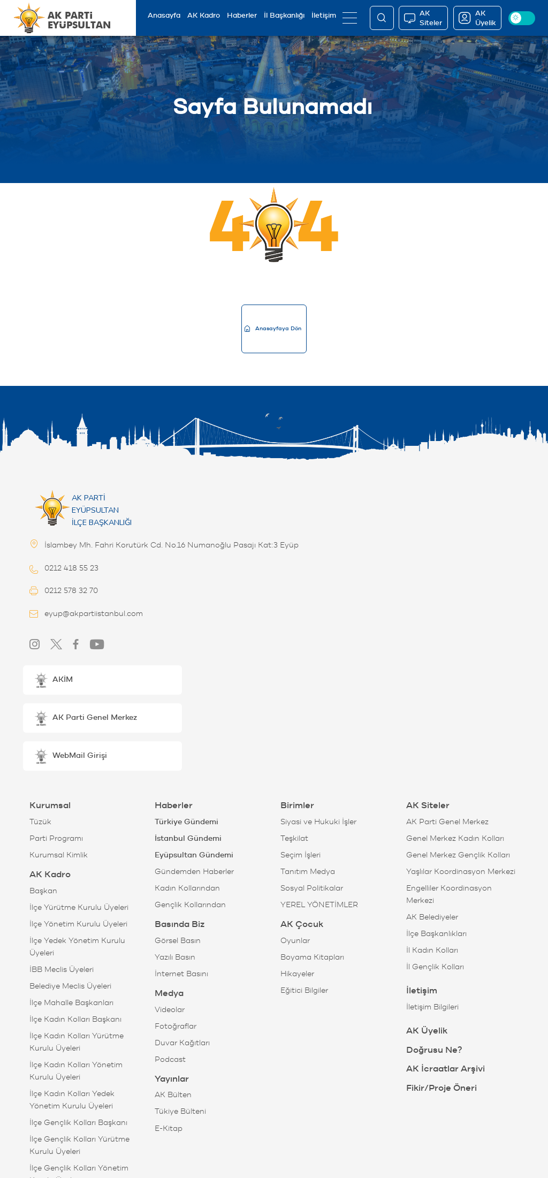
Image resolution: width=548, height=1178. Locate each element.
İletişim (323, 15)
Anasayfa (164, 15)
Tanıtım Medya (307, 872)
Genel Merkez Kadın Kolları (455, 838)
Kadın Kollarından (187, 888)
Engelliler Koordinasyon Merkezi (449, 894)
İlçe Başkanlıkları (436, 934)
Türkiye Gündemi (186, 822)
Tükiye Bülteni (180, 1111)
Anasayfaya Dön (273, 328)
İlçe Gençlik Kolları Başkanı (78, 1123)
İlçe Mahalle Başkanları (71, 1003)
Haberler (242, 15)
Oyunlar (295, 941)
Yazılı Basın (175, 957)
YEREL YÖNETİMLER (319, 905)
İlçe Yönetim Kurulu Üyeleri (78, 924)
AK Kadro (203, 15)
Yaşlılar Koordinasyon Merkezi (460, 872)
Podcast (170, 1059)
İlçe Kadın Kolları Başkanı (75, 1019)
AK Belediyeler (432, 917)
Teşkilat (294, 838)
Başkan (43, 891)
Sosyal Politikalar (311, 888)
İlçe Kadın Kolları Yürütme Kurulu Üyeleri (76, 1042)
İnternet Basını (181, 974)
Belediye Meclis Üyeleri (70, 986)
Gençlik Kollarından (190, 905)
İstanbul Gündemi (188, 838)
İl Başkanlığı (284, 15)
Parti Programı (56, 838)
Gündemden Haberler (194, 872)
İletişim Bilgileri (432, 1007)
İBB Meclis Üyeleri (61, 969)
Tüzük (40, 822)
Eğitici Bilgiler (304, 990)
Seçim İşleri (300, 855)
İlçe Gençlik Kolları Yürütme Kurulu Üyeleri (79, 1145)
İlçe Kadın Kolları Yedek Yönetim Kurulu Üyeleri (72, 1100)
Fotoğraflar (175, 1026)
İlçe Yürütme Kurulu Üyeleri (78, 907)
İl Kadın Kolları (432, 950)
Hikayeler (297, 974)
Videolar (170, 1010)
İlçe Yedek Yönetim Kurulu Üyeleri (77, 947)
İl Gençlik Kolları (435, 967)
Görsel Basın (178, 941)
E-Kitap (168, 1128)
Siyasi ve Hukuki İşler (318, 822)
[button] (102, 680)
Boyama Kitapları (312, 957)
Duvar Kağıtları (182, 1043)
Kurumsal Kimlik (58, 855)
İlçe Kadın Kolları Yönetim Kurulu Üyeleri (76, 1071)
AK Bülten (173, 1095)
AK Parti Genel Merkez (447, 822)
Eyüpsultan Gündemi (194, 855)
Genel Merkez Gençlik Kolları (458, 855)
